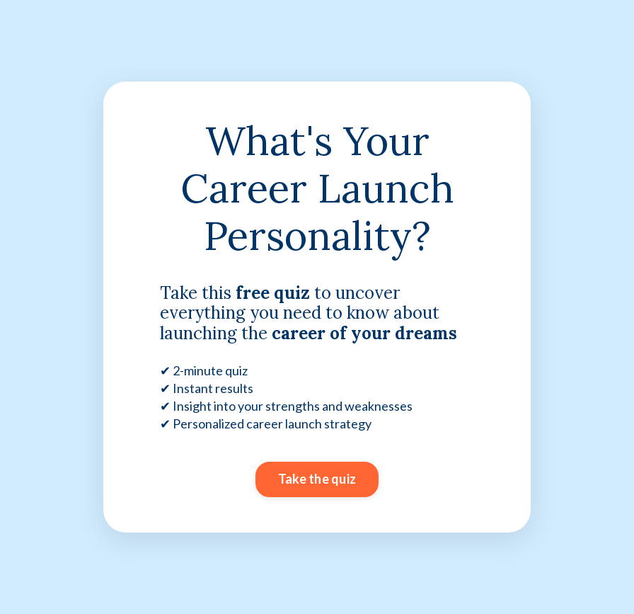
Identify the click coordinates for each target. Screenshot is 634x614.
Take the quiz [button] (317, 479)
